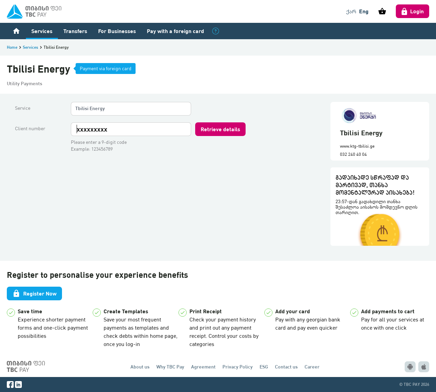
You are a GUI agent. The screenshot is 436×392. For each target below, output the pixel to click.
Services (41, 30)
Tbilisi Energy (90, 108)
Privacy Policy (237, 367)
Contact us (286, 367)
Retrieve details (220, 129)
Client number (30, 128)
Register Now (34, 293)
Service (22, 108)
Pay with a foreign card (175, 30)
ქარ (351, 11)
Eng (364, 11)
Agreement (203, 367)
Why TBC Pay (170, 367)
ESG (264, 367)
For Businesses (117, 30)
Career (312, 367)
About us (140, 367)
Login (412, 11)
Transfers (75, 30)
